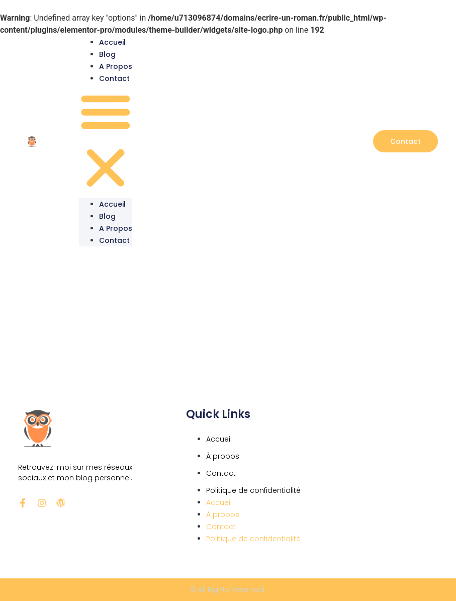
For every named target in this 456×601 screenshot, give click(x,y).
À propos (222, 456)
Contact (114, 78)
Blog (107, 54)
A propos (115, 66)
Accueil (112, 42)
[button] (105, 141)
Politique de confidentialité (253, 490)
